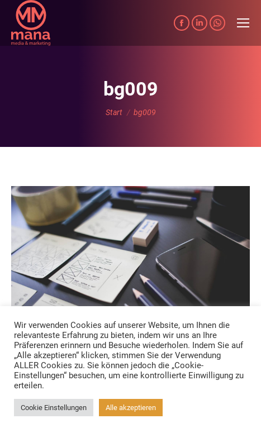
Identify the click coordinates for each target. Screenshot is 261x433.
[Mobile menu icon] (243, 23)
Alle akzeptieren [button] (131, 407)
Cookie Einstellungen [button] (54, 407)
